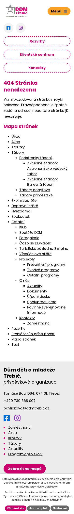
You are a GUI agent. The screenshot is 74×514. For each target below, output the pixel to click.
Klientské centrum (37, 54)
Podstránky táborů (35, 157)
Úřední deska (38, 296)
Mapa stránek (23, 339)
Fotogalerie (29, 237)
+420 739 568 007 (20, 400)
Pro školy (27, 259)
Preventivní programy (46, 264)
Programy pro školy (25, 454)
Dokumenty (37, 291)
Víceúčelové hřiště (35, 253)
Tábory (17, 152)
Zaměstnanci (38, 323)
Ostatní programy (43, 275)
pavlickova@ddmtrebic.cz (26, 408)
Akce (15, 141)
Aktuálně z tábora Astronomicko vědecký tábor (47, 168)
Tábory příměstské (36, 195)
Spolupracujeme (41, 301)
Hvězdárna (20, 211)
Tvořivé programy (43, 269)
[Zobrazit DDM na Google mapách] (25, 468)
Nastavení (60, 508)
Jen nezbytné (38, 508)
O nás (24, 280)
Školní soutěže (24, 200)
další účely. (51, 486)
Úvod (16, 136)
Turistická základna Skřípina (43, 248)
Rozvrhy (37, 41)
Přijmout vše (15, 508)
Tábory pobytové (34, 189)
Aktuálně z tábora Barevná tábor (42, 182)
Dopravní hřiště (24, 205)
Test (15, 344)
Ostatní (17, 221)
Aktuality (34, 285)
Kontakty (37, 67)
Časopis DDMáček (35, 243)
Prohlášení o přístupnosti (33, 333)
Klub (23, 227)
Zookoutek (20, 216)
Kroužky (18, 147)
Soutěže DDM (30, 232)
